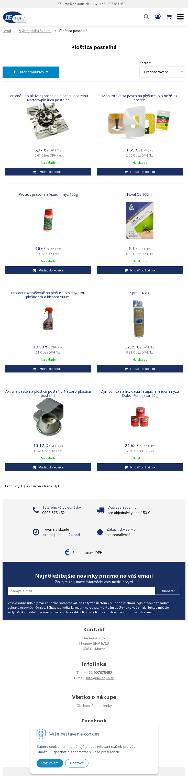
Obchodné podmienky (94, 705)
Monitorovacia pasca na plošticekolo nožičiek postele (139, 98)
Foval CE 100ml (139, 194)
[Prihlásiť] (158, 17)
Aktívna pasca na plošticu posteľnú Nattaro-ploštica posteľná (48, 393)
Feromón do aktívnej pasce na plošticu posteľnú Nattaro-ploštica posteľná (48, 98)
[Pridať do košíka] (48, 171)
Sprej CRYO (139, 293)
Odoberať (167, 591)
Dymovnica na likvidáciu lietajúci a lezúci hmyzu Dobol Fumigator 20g (140, 393)
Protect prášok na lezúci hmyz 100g (48, 194)
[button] (146, 17)
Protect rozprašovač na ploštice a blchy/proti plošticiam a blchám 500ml (48, 295)
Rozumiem (50, 763)
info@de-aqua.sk (76, 4)
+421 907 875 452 (112, 4)
